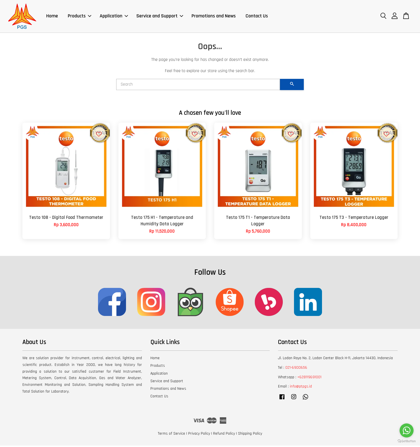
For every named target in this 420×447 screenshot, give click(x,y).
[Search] (198, 85)
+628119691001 (309, 378)
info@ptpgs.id (301, 387)
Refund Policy (224, 434)
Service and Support (159, 16)
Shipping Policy (250, 434)
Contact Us (257, 16)
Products (79, 16)
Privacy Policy (199, 434)
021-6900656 (296, 368)
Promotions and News (214, 16)
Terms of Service (171, 434)
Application (114, 16)
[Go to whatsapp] (407, 430)
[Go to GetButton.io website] (407, 441)
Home (52, 16)
